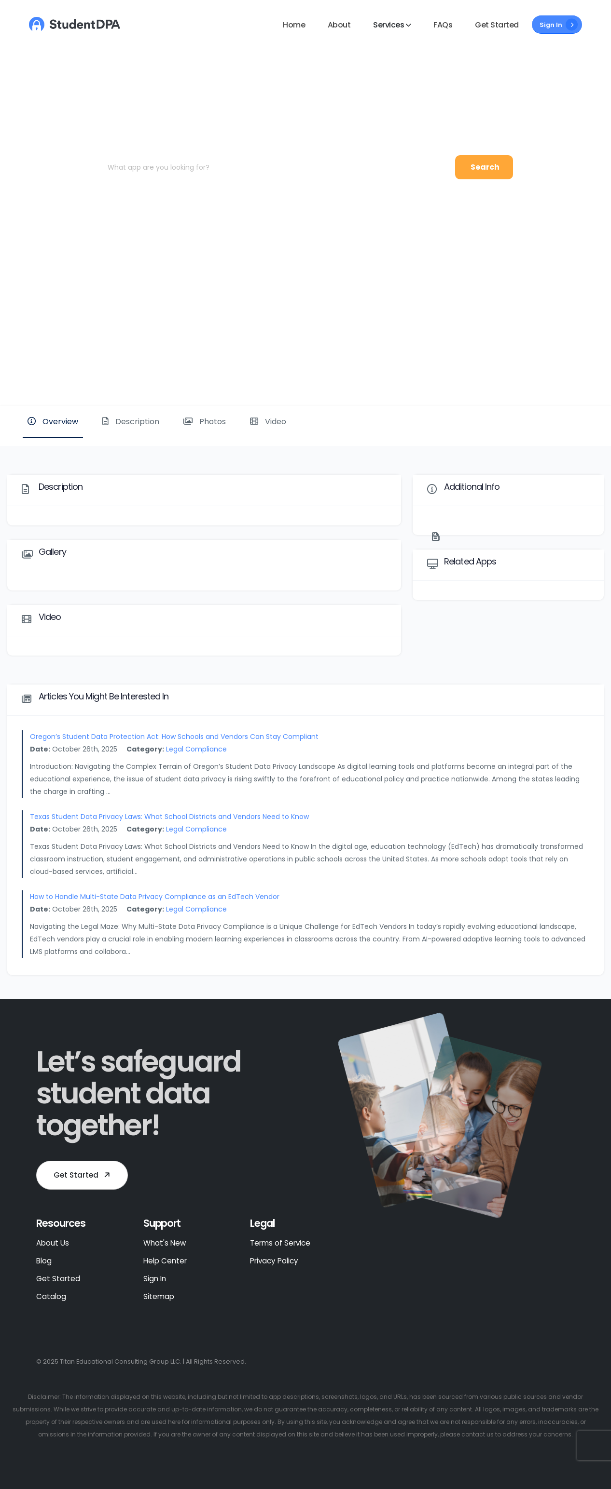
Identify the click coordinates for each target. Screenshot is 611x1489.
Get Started (497, 24)
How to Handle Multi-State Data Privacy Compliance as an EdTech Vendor (154, 896)
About (339, 24)
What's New (164, 1243)
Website (571, 372)
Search (485, 167)
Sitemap (158, 1296)
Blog (44, 1261)
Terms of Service (280, 1243)
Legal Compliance (196, 749)
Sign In (559, 25)
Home (294, 24)
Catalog (51, 1296)
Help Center (165, 1261)
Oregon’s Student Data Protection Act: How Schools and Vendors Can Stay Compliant (174, 736)
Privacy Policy (274, 1261)
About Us (52, 1243)
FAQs (442, 24)
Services (388, 24)
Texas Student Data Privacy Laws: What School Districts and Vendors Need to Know (169, 816)
